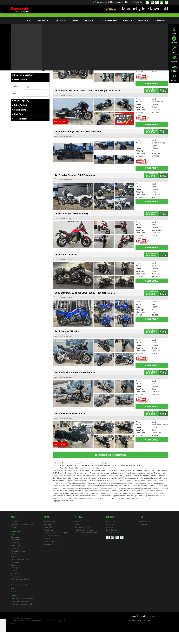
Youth (13, 591)
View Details (151, 83)
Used (33, 69)
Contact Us (110, 521)
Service (88, 20)
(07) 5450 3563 (137, 2)
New (16, 69)
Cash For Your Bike (51, 535)
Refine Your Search (22, 41)
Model (15, 93)
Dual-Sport (15, 568)
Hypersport (15, 540)
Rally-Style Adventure (19, 559)
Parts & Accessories (108, 20)
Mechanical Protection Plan (86, 533)
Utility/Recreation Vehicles (22, 598)
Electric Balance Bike (19, 584)
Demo (25, 69)
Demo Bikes (48, 527)
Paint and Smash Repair (84, 530)
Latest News (160, 20)
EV (12, 582)
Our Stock (60, 20)
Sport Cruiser (16, 556)
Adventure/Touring (18, 551)
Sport (13, 534)
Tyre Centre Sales (82, 527)
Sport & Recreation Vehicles (22, 604)
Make (15, 86)
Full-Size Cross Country (20, 579)
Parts (77, 524)
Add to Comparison (64, 54)
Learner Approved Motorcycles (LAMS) (23, 525)
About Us (143, 20)
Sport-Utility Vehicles (19, 601)
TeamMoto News (113, 533)
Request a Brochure (51, 541)
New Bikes (43, 20)
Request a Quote (50, 544)
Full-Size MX (16, 576)
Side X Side (16, 596)
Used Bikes (48, 530)
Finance (127, 20)
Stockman (15, 562)
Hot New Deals (49, 521)
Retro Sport (15, 545)
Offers (75, 20)
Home (29, 20)
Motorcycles (16, 531)
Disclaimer (143, 524)
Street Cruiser (16, 554)
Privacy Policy (144, 521)
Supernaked (16, 542)
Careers (109, 527)
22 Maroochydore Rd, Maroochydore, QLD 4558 (110, 2)
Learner (14, 521)
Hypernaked (16, 548)
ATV (12, 589)
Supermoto (15, 565)
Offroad (14, 570)
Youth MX (15, 573)
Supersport (15, 537)
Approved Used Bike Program (55, 533)
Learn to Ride (111, 530)
